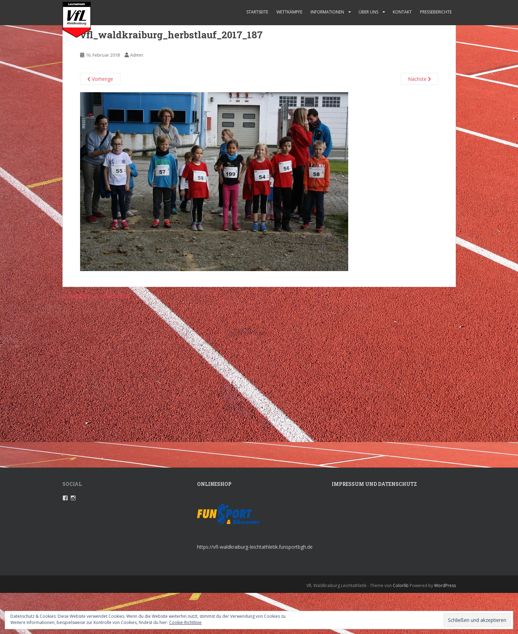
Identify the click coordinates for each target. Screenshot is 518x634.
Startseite (257, 12)
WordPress (445, 585)
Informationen (327, 12)
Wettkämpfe (289, 12)
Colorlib (401, 585)
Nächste (419, 79)
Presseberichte (436, 12)
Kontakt (402, 12)
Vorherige (100, 79)
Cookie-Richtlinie (185, 622)
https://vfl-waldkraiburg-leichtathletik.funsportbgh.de (255, 547)
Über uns (368, 12)
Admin (136, 55)
